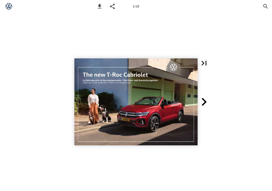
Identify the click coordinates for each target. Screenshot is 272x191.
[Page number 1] (136, 6)
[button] (99, 6)
